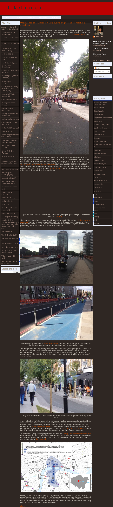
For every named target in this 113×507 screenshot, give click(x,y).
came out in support (56, 168)
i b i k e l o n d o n (23, 7)
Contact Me (31, 17)
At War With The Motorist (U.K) (10, 44)
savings (96, 217)
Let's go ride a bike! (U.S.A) (8, 146)
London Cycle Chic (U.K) (10, 169)
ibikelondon (99, 36)
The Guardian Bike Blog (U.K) (9, 239)
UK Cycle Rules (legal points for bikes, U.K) (9, 252)
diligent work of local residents (41, 426)
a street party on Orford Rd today (72, 428)
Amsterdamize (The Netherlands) (8, 33)
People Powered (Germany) (7, 193)
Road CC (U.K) (6, 204)
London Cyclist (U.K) (8, 178)
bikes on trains (99, 160)
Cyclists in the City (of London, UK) (9, 123)
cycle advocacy (99, 174)
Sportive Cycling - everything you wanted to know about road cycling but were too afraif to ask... (10, 224)
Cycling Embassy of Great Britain (8, 109)
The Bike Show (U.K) (8, 231)
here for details (41, 439)
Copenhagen (98, 114)
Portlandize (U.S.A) (8, 198)
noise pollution (99, 204)
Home (7, 17)
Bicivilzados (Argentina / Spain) (9, 58)
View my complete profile (102, 60)
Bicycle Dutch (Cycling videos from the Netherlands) (9, 65)
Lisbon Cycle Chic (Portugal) (7, 152)
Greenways (98, 121)
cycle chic (97, 177)
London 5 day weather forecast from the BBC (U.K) (9, 164)
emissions (97, 191)
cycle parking (98, 184)
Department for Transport (103, 118)
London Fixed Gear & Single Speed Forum (8, 182)
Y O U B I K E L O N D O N (103, 146)
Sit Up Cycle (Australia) (9, 217)
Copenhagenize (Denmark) (7, 82)
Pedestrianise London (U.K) (9, 188)
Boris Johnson (99, 108)
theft (95, 220)
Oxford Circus (99, 135)
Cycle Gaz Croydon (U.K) (10, 99)
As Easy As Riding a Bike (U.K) (10, 39)
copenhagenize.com (101, 167)
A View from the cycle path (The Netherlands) (9, 28)
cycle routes (98, 187)
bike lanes (97, 157)
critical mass (98, 171)
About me (19, 17)
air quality (97, 150)
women (96, 223)
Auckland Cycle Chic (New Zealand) (8, 50)
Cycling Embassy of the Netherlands (9, 115)
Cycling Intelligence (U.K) (10, 119)
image (96, 201)
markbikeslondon (99, 45)
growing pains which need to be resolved (77, 434)
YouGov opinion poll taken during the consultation (37, 165)
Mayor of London (100, 131)
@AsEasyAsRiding (51, 343)
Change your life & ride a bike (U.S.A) (10, 71)
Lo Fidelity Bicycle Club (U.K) (9, 157)
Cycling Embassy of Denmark (8, 104)
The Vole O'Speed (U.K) (9, 244)
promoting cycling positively (100, 209)
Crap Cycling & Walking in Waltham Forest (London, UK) (9, 89)
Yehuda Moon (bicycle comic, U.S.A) (9, 262)
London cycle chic (100, 128)
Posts (97, 68)
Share (22, 506)
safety (96, 213)
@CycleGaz (60, 216)
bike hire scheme (100, 154)
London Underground (101, 124)
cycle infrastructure (100, 181)
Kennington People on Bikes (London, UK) (9, 141)
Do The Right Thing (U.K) (10, 128)
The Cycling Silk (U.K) (9, 235)
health (96, 194)
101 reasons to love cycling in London (101, 103)
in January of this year (77, 34)
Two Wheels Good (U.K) (10, 247)
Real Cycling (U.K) (7, 201)
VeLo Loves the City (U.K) (8, 257)
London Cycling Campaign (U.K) (7, 174)
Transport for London (101, 141)
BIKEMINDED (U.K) (8, 54)
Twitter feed (55, 17)
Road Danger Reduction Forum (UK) (9, 209)
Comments (99, 71)
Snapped (97, 138)
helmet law (98, 198)
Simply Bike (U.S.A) (8, 213)
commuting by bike (100, 164)
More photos (43, 17)
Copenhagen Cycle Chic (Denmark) (10, 77)
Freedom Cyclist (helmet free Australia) (10, 136)
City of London (99, 111)
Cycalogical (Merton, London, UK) (8, 95)
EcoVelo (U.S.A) (7, 131)
